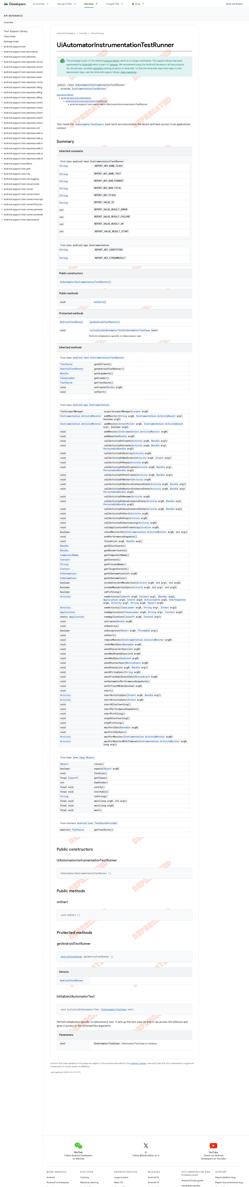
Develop (83, 33)
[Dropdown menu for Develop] (98, 4)
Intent (159, 457)
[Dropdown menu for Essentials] (49, 4)
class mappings (128, 72)
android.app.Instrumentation (76, 98)
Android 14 (153, 1182)
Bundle (64, 373)
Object (152, 602)
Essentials (39, 3)
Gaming (84, 1177)
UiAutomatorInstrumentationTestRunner (84, 281)
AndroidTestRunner (71, 322)
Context (65, 559)
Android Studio (234, 3)
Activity (137, 440)
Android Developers (66, 33)
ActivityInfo (152, 599)
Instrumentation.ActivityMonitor (80, 416)
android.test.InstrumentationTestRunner (86, 101)
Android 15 (153, 1177)
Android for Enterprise (58, 1182)
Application (143, 527)
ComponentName (69, 555)
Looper (136, 411)
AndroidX (87, 64)
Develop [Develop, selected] (89, 3)
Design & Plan (64, 3)
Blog (137, 3)
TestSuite (66, 364)
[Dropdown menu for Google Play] (123, 4)
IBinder (162, 596)
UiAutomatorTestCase (88, 124)
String (64, 165)
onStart (98, 301)
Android (51, 1177)
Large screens (121, 1177)
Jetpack (113, 64)
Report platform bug (225, 1177)
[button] (20, 46)
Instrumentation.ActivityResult (155, 416)
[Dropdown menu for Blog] (144, 4)
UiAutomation (68, 573)
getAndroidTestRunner (103, 322)
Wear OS (118, 1182)
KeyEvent (126, 658)
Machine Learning (89, 1182)
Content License (138, 1063)
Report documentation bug (229, 1182)
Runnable (128, 644)
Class (123, 596)
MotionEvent (133, 662)
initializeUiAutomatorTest (106, 330)
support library (112, 60)
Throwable (144, 630)
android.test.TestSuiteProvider (97, 823)
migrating (98, 68)
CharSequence (177, 599)
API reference (13, 15)
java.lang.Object (65, 94)
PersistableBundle (114, 448)
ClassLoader (67, 377)
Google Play (112, 3)
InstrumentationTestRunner (89, 88)
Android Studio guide (192, 1180)
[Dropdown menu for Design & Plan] (76, 4)
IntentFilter (127, 423)
